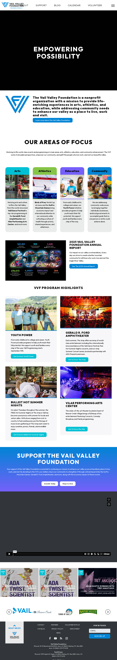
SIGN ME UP (99, 636)
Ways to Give (67, 484)
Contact (40, 625)
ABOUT (24, 5)
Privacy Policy (57, 629)
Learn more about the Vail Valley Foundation (52, 120)
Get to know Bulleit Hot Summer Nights (28, 435)
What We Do (14, 631)
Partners (54, 625)
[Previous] (5, 582)
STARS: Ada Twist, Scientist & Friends (20, 587)
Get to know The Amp (77, 359)
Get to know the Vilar (76, 429)
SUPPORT (41, 5)
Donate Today (49, 484)
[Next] (111, 582)
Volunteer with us (72, 625)
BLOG (57, 5)
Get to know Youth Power (23, 356)
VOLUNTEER (95, 5)
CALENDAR (74, 5)
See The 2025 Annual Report (83, 266)
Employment (75, 629)
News (58, 633)
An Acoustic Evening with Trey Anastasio (100, 587)
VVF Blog (41, 629)
